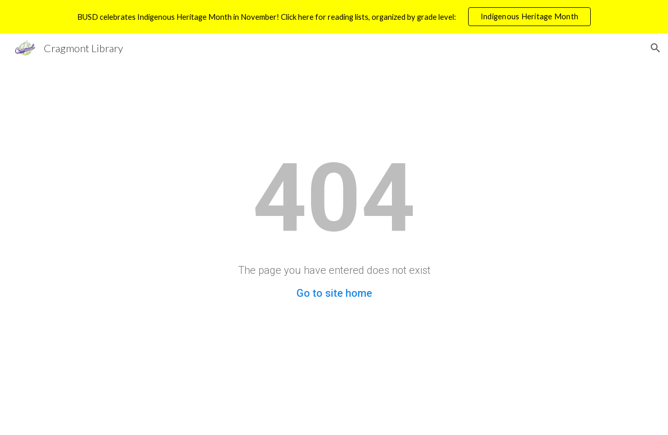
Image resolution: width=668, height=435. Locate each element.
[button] (655, 48)
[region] (334, 16)
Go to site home (334, 293)
